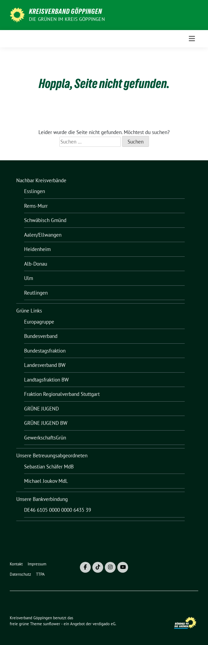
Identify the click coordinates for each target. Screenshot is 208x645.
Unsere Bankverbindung (42, 499)
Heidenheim (37, 249)
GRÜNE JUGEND (41, 408)
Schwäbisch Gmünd (45, 220)
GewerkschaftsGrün (45, 437)
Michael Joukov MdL (46, 481)
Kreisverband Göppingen (65, 11)
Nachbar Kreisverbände (41, 180)
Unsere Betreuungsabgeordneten (51, 455)
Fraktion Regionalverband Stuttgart (62, 394)
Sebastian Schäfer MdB (49, 466)
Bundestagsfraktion (45, 350)
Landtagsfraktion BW (46, 379)
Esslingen (34, 191)
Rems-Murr (36, 206)
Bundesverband (40, 336)
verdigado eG (104, 623)
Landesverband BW (45, 365)
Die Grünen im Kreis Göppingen (67, 19)
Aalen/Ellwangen (42, 235)
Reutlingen (36, 292)
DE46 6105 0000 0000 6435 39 (57, 510)
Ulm (28, 278)
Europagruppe (39, 321)
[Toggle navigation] (192, 38)
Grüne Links (29, 310)
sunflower (51, 623)
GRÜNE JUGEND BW (45, 423)
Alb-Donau (35, 263)
